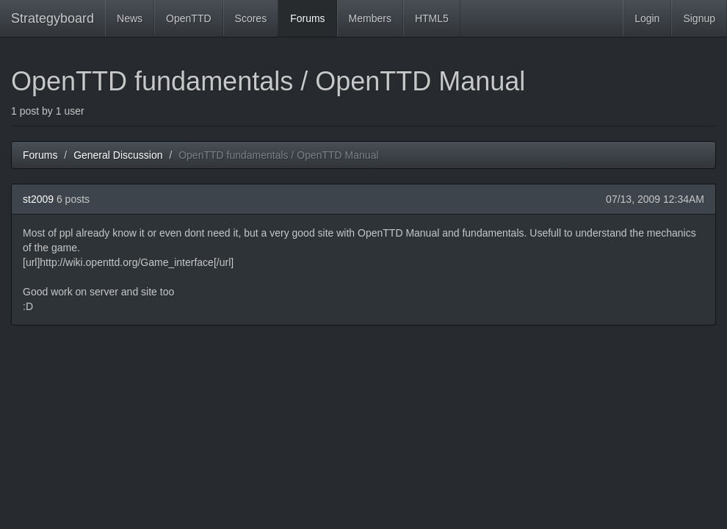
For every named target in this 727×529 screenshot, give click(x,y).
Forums (307, 18)
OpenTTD (188, 18)
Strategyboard (52, 18)
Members (370, 18)
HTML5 (432, 18)
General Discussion (117, 155)
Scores (251, 18)
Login (646, 18)
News (129, 18)
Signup (699, 18)
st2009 (38, 199)
